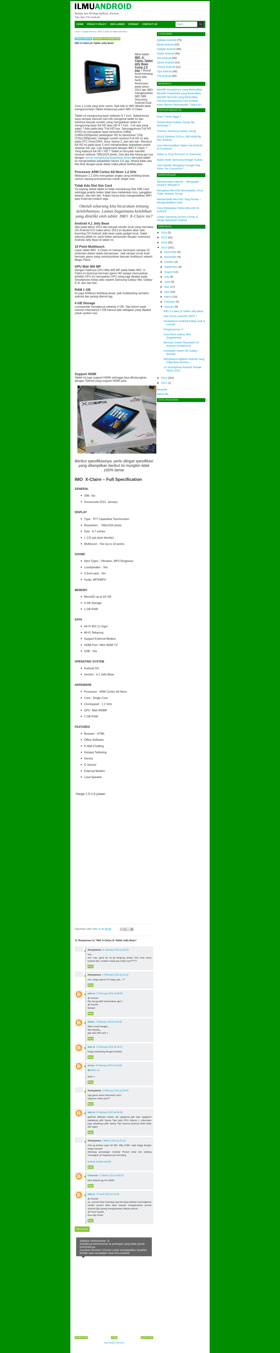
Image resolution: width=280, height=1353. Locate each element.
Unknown (93, 1175)
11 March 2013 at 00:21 (111, 1175)
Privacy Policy (97, 24)
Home (79, 24)
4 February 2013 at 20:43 (115, 1090)
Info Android (164, 57)
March (168, 296)
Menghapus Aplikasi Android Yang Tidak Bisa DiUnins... (184, 360)
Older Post (147, 1337)
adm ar (91, 993)
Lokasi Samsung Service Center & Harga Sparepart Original (177, 218)
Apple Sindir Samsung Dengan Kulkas (179, 159)
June (167, 281)
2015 (164, 237)
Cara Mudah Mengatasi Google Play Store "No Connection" (178, 167)
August (168, 271)
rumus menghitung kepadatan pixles (108, 157)
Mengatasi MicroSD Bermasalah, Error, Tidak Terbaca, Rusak (180, 192)
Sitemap (133, 24)
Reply (90, 966)
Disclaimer (117, 24)
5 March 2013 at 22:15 (113, 1140)
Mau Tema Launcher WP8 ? (180, 316)
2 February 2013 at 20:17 (109, 1047)
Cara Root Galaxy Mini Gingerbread (177, 336)
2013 (164, 247)
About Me (162, 393)
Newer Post (81, 1337)
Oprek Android (165, 62)
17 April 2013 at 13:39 (107, 1194)
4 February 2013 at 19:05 (109, 1065)
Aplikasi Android (166, 39)
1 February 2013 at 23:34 (115, 974)
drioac (91, 1021)
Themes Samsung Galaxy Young (176, 130)
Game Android (165, 53)
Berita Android (165, 44)
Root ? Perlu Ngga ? (169, 116)
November (170, 256)
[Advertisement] (114, 343)
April (167, 291)
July (166, 276)
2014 (164, 242)
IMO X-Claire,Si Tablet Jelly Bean (183, 311)
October (169, 261)
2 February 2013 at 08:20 (109, 993)
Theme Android (166, 66)
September (170, 266)
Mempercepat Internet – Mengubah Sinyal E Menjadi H (178, 183)
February (169, 301)
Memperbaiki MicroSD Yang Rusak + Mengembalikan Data (179, 201)
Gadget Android (83, 39)
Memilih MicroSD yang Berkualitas (177, 97)
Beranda (162, 389)
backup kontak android (99, 1161)
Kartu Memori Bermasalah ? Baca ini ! (179, 104)
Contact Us (149, 24)
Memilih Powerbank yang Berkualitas (179, 93)
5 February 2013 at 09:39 (109, 1112)
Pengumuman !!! (173, 329)
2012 (164, 377)
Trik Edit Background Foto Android (177, 100)
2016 (164, 232)
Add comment (82, 1229)
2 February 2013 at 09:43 (109, 1021)
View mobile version (114, 1343)
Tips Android (164, 71)
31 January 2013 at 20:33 (115, 949)
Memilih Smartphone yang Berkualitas (179, 89)
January (169, 306)
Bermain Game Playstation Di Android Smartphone (181, 344)
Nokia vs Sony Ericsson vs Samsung (179, 154)
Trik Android (164, 75)
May (166, 286)
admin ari (94, 1070)
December (170, 251)
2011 (164, 382)
